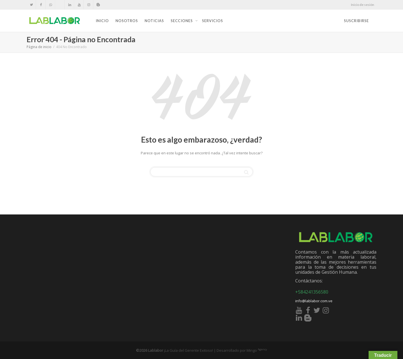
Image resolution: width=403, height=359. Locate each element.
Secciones (182, 20)
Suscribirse (356, 20)
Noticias (154, 20)
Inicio (102, 20)
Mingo (257, 350)
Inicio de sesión (362, 5)
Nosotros (127, 20)
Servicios (212, 20)
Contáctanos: (309, 281)
